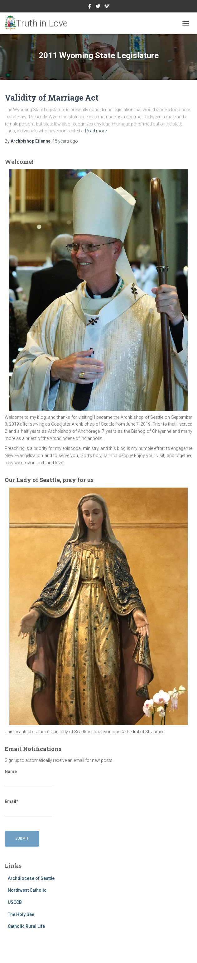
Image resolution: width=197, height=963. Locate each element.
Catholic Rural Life (26, 926)
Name (30, 777)
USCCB (15, 902)
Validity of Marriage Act (51, 97)
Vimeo (106, 7)
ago (65, 141)
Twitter (97, 7)
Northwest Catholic (27, 890)
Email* (30, 807)
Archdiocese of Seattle (31, 878)
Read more (96, 130)
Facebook (89, 7)
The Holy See (21, 914)
